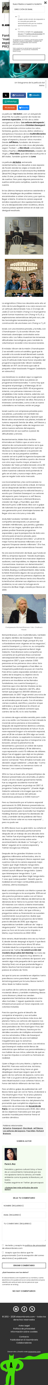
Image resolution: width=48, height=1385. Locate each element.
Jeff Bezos (38, 1128)
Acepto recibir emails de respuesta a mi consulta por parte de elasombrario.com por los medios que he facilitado (31, 1344)
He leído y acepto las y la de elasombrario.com (31, 1355)
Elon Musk (27, 1128)
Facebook (19, 95)
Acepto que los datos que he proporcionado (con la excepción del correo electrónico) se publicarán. (23, 1255)
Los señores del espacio (14, 1131)
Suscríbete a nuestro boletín (27, 1326)
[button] (16, 26)
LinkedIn (36, 95)
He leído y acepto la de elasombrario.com (24, 1247)
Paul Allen (30, 1131)
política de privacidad (35, 1245)
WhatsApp (12, 101)
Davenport (17, 1128)
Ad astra (7, 1128)
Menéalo (10, 107)
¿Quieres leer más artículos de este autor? (21, 1188)
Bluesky (24, 107)
